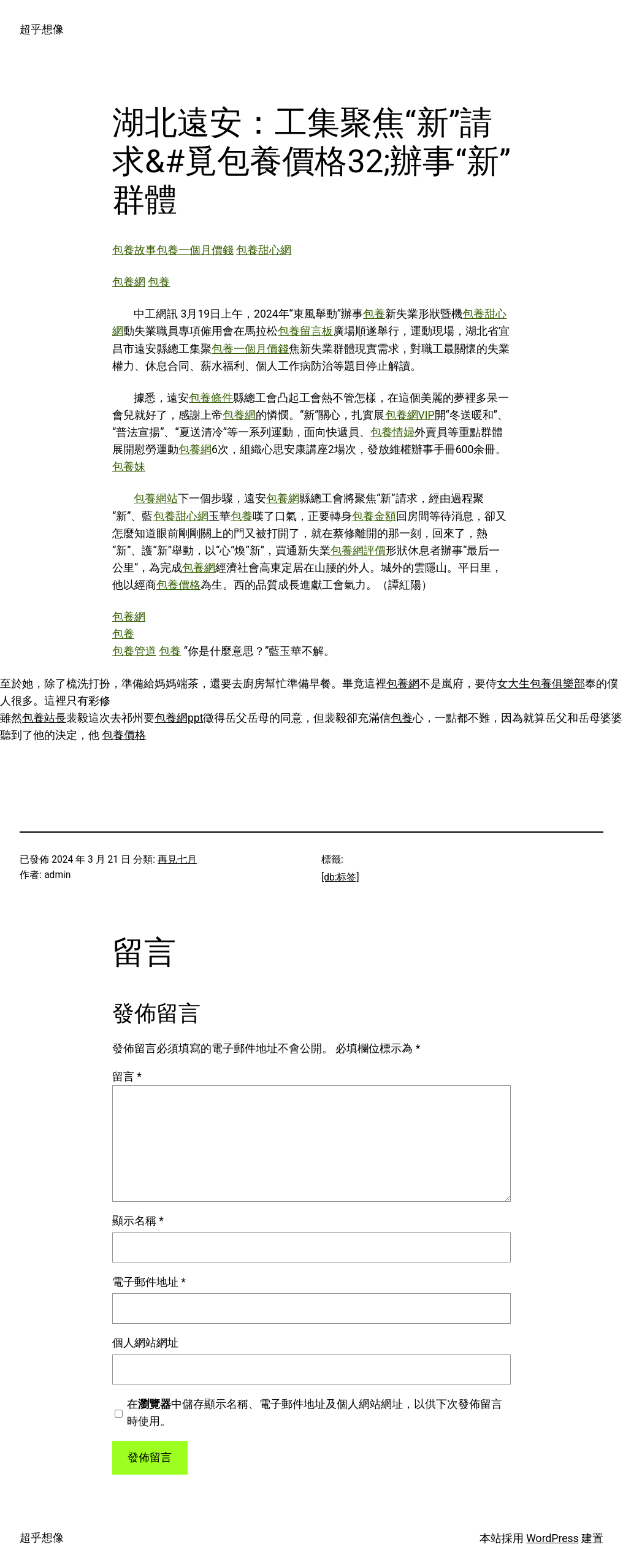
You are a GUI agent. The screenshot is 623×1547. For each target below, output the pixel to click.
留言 (127, 1077)
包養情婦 (392, 432)
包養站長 (44, 718)
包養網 (128, 282)
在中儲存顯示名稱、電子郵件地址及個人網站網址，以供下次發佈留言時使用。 (314, 1412)
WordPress (552, 1538)
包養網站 (156, 498)
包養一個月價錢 (195, 250)
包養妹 (128, 466)
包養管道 (134, 651)
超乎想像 (42, 29)
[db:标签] (340, 877)
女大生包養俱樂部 (541, 684)
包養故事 (134, 250)
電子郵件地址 (149, 1282)
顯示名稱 (138, 1221)
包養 (159, 282)
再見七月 (177, 859)
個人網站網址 (145, 1343)
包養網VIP (410, 415)
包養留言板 (305, 331)
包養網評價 (358, 550)
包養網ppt (179, 718)
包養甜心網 (263, 250)
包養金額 (374, 516)
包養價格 (178, 585)
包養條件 (211, 398)
